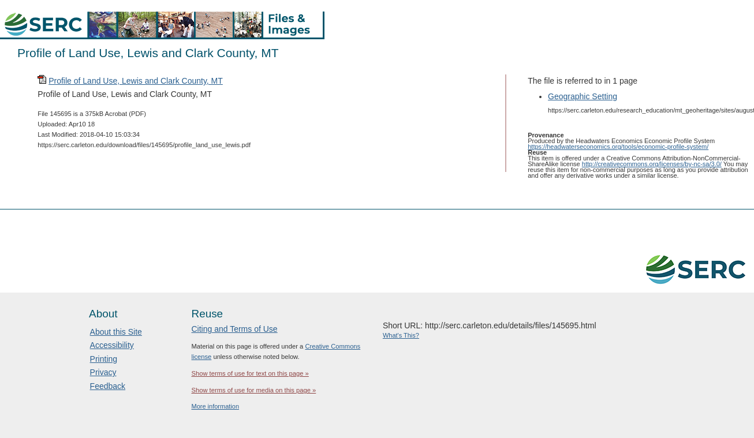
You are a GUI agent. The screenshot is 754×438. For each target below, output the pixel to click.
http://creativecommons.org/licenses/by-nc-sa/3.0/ (652, 163)
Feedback (107, 386)
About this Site (116, 331)
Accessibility (112, 345)
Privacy (103, 372)
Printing (103, 359)
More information (215, 406)
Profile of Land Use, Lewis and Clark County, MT (135, 80)
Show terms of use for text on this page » (249, 373)
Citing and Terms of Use (234, 329)
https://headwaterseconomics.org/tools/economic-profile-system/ (618, 146)
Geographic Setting (582, 96)
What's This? (401, 335)
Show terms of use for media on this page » (253, 390)
